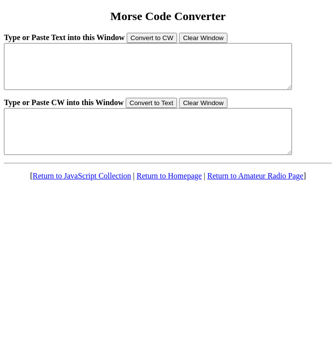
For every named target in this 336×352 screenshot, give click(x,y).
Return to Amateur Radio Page (255, 193)
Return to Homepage (169, 193)
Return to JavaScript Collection (82, 193)
